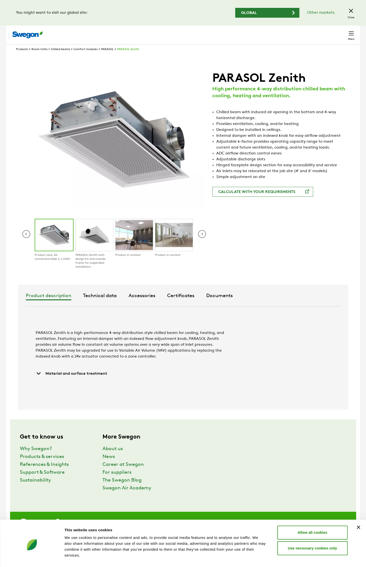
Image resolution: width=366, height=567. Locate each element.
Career (285, 32)
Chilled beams (60, 58)
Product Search (215, 32)
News (108, 465)
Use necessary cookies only (312, 530)
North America (312, 32)
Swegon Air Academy (126, 497)
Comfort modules (85, 58)
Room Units (39, 58)
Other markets (321, 13)
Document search (255, 32)
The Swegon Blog (122, 489)
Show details (258, 557)
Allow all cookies (312, 514)
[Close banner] (358, 509)
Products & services (42, 465)
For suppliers (117, 481)
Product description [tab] (102, 305)
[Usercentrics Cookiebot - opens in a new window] (31, 557)
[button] (202, 243)
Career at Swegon (123, 473)
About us (112, 458)
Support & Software (42, 481)
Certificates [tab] (234, 305)
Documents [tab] (273, 305)
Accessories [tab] (195, 305)
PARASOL (107, 58)
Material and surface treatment (71, 383)
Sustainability (35, 489)
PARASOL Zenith (128, 58)
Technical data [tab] (154, 305)
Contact (342, 32)
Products (22, 58)
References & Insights (44, 473)
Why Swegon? (36, 458)
